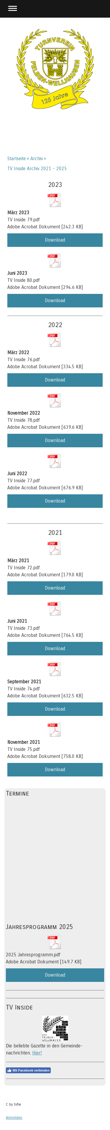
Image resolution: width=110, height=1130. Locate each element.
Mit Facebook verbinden (28, 1070)
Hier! (37, 1053)
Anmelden (14, 1117)
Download (55, 240)
